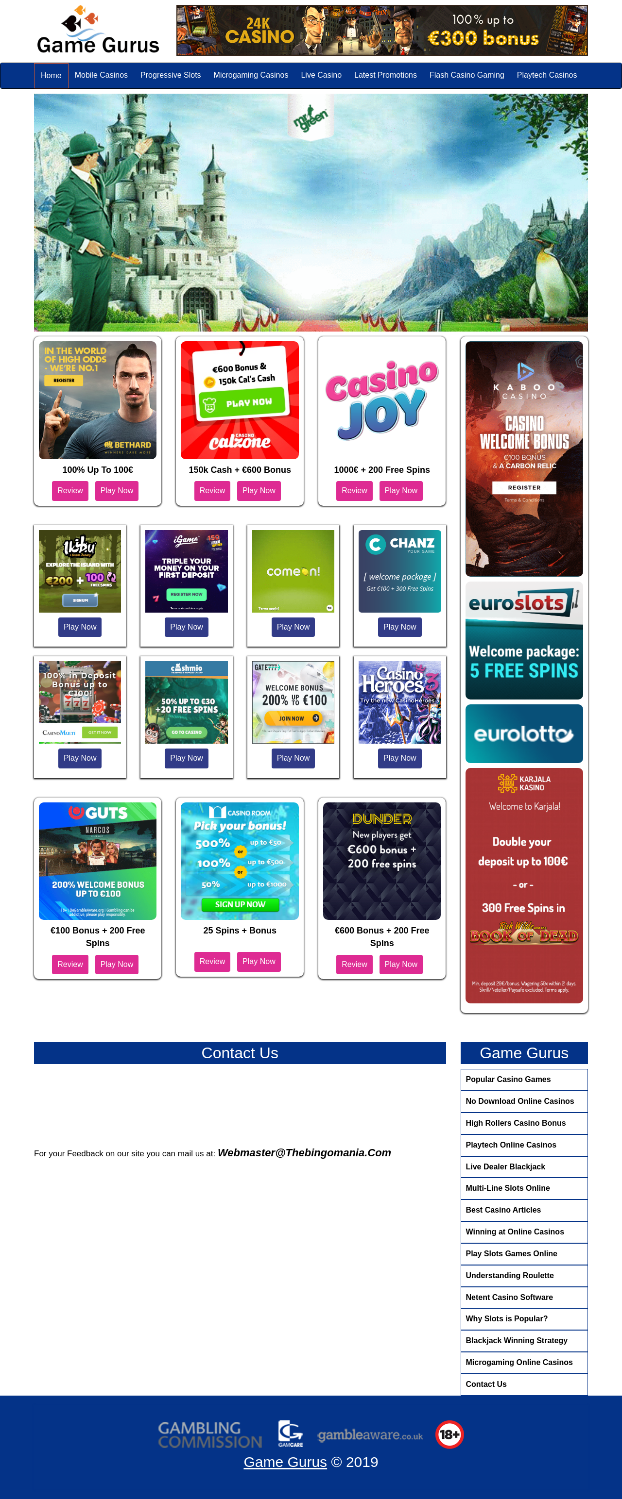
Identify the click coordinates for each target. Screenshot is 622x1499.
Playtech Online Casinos (511, 1145)
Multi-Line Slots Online (508, 1188)
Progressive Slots (170, 75)
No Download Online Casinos (520, 1101)
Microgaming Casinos (251, 75)
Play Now (117, 490)
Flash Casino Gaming (467, 75)
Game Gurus (285, 1462)
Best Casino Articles (503, 1210)
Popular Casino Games (508, 1079)
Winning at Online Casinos (515, 1232)
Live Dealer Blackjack (506, 1167)
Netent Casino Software (509, 1297)
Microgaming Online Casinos (519, 1362)
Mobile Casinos (101, 75)
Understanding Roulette (510, 1275)
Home (51, 75)
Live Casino (321, 75)
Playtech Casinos (547, 75)
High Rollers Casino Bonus (516, 1123)
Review (70, 490)
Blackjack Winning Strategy (517, 1340)
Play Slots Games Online (512, 1253)
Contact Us (486, 1384)
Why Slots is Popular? (507, 1319)
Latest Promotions (385, 75)
